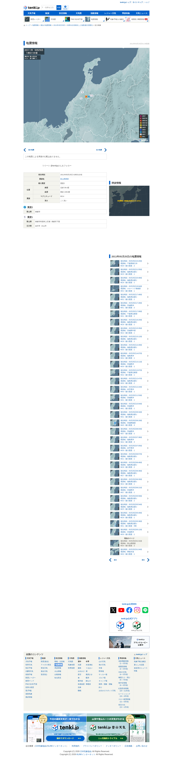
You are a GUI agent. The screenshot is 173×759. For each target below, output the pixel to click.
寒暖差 (88, 684)
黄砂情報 (28, 697)
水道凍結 (89, 665)
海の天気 (102, 665)
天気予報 (31, 13)
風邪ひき (89, 674)
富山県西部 (64, 179)
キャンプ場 (103, 681)
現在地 (65, 9)
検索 (59, 7)
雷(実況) (44, 674)
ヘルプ (146, 2)
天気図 (79, 13)
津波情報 (57, 668)
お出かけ (81, 671)
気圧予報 (28, 668)
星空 (79, 674)
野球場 (101, 671)
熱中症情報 (125, 684)
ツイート (46, 166)
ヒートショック (125, 695)
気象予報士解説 (140, 661)
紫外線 (80, 681)
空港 (100, 668)
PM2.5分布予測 (31, 684)
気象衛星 (71, 665)
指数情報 (94, 13)
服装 (79, 668)
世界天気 (28, 665)
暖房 (87, 678)
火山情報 (57, 671)
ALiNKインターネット (56, 746)
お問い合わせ (141, 746)
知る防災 (57, 678)
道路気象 (28, 694)
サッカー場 (103, 674)
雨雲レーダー (30, 678)
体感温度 (81, 684)
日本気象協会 (41, 746)
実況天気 (44, 668)
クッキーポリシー (113, 746)
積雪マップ (29, 681)
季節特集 (126, 13)
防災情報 (63, 13)
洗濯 (79, 665)
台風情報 (57, 674)
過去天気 (44, 671)
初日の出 (125, 706)
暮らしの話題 (139, 665)
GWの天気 (125, 673)
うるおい (89, 668)
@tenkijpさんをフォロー (61, 166)
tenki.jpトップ (125, 2)
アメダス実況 (46, 665)
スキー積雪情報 (125, 700)
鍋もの (88, 681)
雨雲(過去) (45, 661)
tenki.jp (32, 8)
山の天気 (102, 661)
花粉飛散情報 (125, 662)
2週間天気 (29, 671)
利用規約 (75, 746)
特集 (135, 671)
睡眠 (79, 691)
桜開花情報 (125, 668)
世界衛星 (71, 668)
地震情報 (59, 665)
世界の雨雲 (29, 687)
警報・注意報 (59, 661)
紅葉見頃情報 (125, 689)
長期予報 (28, 674)
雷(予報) (28, 691)
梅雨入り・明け (125, 678)
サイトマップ (138, 2)
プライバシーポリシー (92, 746)
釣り (100, 687)
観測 (47, 13)
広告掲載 (128, 746)
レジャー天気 (110, 13)
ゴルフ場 (102, 678)
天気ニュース (141, 13)
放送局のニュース (140, 668)
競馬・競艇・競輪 (105, 684)
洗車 (79, 687)
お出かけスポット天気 (107, 691)
